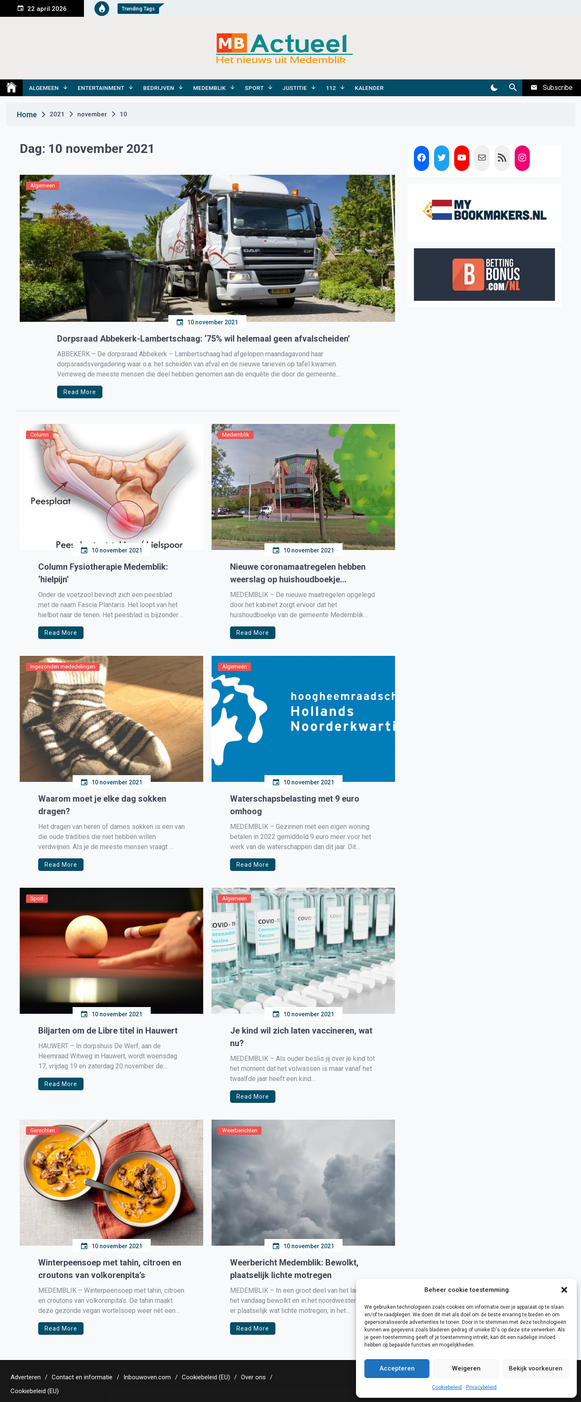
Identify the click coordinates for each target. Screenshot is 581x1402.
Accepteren (397, 1368)
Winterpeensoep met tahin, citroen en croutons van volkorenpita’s (109, 1268)
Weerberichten (239, 1130)
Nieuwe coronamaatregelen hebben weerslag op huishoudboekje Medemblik (298, 574)
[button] (564, 1290)
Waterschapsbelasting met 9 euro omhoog (294, 805)
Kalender (369, 87)
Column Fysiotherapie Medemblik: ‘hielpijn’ (103, 573)
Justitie (295, 87)
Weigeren (466, 1368)
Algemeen (44, 87)
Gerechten (42, 1130)
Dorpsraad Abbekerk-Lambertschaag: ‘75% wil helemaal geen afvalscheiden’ (203, 339)
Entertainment (101, 87)
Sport (254, 87)
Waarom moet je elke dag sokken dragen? (102, 805)
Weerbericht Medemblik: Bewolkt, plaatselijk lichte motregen (294, 1268)
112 (331, 87)
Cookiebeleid (447, 1387)
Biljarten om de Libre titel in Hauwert (108, 1031)
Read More (79, 392)
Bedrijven (158, 87)
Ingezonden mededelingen (62, 666)
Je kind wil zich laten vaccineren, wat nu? (301, 1037)
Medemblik (209, 87)
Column (39, 434)
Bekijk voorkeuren (536, 1368)
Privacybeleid (481, 1387)
